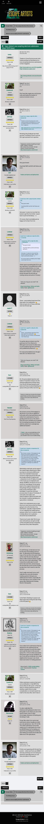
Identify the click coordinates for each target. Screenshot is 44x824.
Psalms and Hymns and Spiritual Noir (30, 174)
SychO (26, 816)
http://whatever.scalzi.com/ (27, 69)
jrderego (9, 117)
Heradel (9, 408)
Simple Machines (28, 815)
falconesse (9, 713)
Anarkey (9, 633)
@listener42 (31, 287)
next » (40, 37)
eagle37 (9, 308)
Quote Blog (26, 286)
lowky (9, 54)
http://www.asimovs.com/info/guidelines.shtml (32, 127)
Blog (22, 286)
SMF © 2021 (20, 815)
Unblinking (9, 553)
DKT (9, 173)
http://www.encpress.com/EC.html (29, 150)
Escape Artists (20, 819)
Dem (9, 375)
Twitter (22, 432)
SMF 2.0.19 (14, 815)
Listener (9, 232)
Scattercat (9, 90)
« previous (5, 37)
